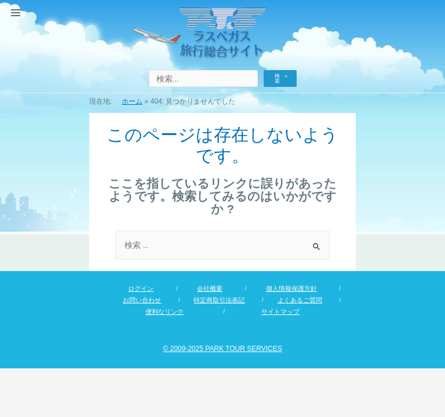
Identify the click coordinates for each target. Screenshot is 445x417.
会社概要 (209, 288)
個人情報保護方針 (291, 288)
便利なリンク (164, 311)
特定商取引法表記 (219, 300)
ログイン (141, 288)
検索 (277, 78)
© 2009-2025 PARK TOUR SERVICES (222, 349)
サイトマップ (280, 311)
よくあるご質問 (300, 300)
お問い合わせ (142, 300)
